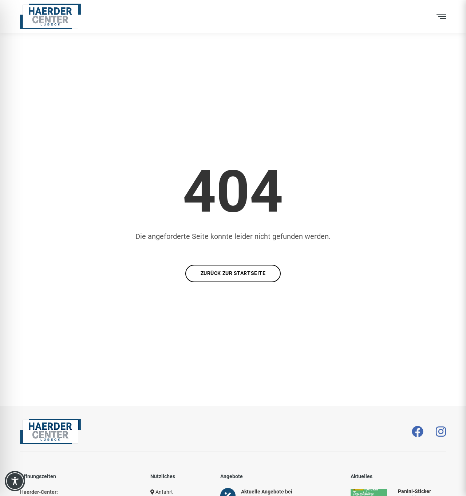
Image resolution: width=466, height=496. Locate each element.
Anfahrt (161, 492)
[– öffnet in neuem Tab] (417, 432)
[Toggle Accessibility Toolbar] (14, 481)
